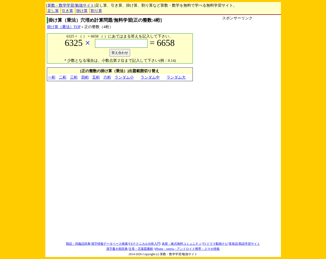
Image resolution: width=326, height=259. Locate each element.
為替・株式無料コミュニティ (181, 243)
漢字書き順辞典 (117, 249)
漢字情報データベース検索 (109, 243)
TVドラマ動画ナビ (215, 243)
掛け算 (82, 11)
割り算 (96, 11)
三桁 (74, 77)
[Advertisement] (237, 56)
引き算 (67, 11)
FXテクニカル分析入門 (144, 243)
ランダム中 (150, 77)
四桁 (85, 77)
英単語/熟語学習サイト (244, 243)
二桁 (62, 77)
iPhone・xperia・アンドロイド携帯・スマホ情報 (187, 249)
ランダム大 (176, 77)
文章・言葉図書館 (141, 249)
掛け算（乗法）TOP (64, 27)
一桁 (52, 77)
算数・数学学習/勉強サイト (70, 5)
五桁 (96, 77)
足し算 (53, 11)
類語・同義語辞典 (78, 243)
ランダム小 (124, 77)
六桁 (107, 77)
